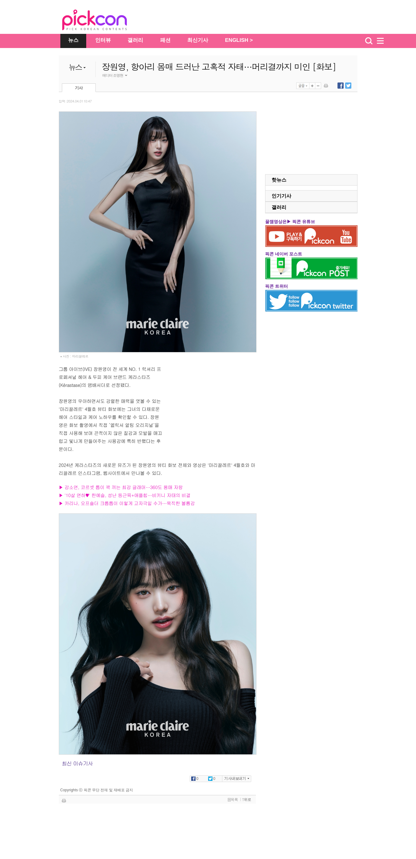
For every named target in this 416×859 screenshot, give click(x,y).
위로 (246, 799)
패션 (165, 40)
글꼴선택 (302, 85)
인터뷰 (103, 40)
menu (383, 41)
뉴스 (73, 40)
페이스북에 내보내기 (340, 85)
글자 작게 (318, 85)
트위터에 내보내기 (348, 85)
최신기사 (197, 40)
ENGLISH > (239, 40)
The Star (103, 21)
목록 (233, 799)
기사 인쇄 (326, 85)
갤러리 (135, 40)
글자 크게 (312, 85)
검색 (369, 41)
